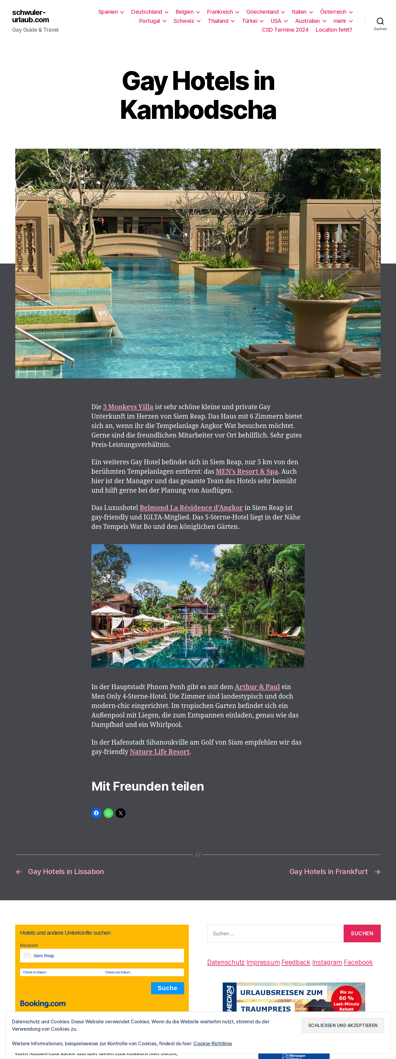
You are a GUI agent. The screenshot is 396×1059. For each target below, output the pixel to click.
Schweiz (184, 21)
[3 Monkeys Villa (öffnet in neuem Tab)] (128, 407)
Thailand (218, 21)
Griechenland (262, 12)
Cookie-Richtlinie (212, 1043)
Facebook (358, 962)
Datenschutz (226, 962)
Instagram (327, 962)
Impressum (263, 962)
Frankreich (220, 12)
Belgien (185, 12)
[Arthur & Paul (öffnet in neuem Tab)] (257, 687)
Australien (307, 21)
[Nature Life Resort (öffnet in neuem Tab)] (160, 752)
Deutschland (146, 12)
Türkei (249, 21)
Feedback (295, 962)
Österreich (333, 12)
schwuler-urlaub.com (30, 16)
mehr (340, 21)
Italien (299, 12)
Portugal (149, 21)
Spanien (108, 12)
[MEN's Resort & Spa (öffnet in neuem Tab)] (247, 472)
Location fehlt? (334, 30)
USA (276, 21)
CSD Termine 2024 (285, 30)
